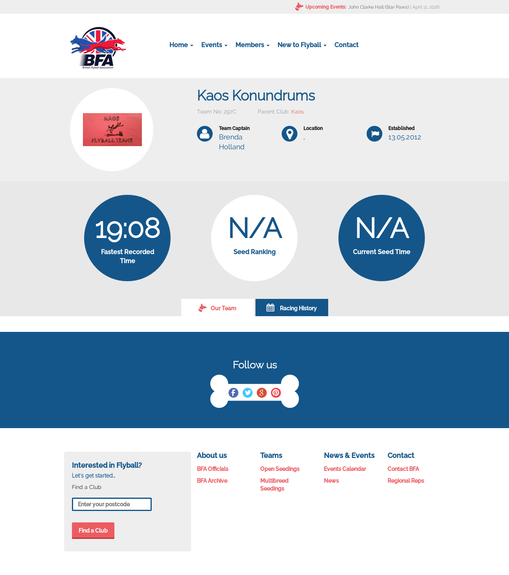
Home (181, 45)
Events (214, 45)
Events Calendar (345, 469)
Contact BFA (403, 469)
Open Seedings (280, 469)
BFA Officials (212, 469)
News (331, 481)
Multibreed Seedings (274, 485)
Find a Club (93, 530)
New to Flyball (302, 45)
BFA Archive (212, 481)
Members (252, 45)
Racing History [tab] (291, 307)
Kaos (297, 111)
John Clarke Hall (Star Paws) (378, 7)
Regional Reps (406, 481)
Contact (346, 45)
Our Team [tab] (217, 307)
